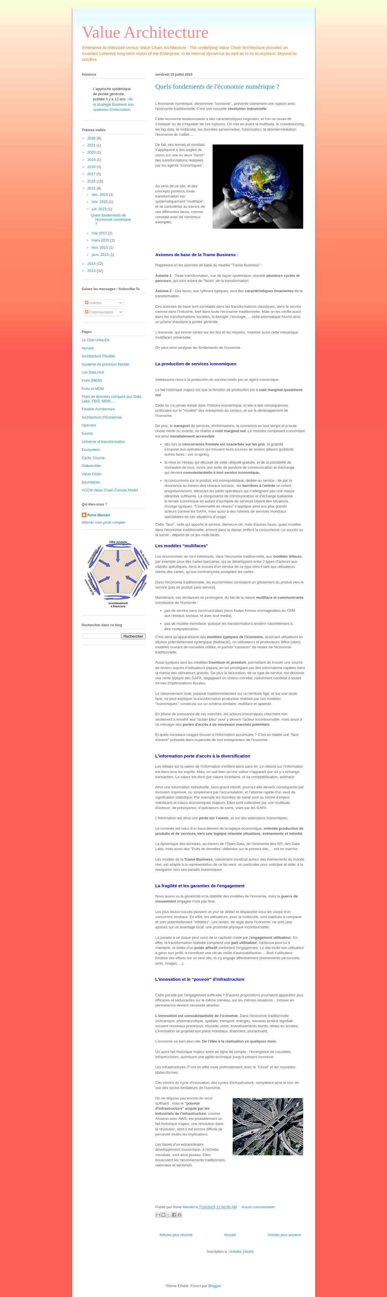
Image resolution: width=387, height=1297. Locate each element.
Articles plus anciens (284, 1235)
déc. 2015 (100, 194)
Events (87, 433)
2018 (92, 167)
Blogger (214, 1286)
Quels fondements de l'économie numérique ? (217, 86)
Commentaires (99, 312)
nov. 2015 (100, 201)
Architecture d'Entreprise (102, 417)
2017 (92, 174)
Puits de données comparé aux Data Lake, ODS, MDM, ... (111, 398)
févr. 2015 (100, 247)
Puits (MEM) (92, 380)
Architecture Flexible (98, 356)
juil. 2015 (100, 209)
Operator (89, 425)
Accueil (230, 1235)
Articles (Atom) (242, 1251)
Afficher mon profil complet (103, 522)
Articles (93, 303)
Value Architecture (145, 32)
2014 (92, 264)
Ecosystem (91, 449)
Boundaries (91, 482)
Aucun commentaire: (258, 1207)
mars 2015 (101, 240)
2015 (92, 188)
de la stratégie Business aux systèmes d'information (113, 104)
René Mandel (98, 515)
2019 (92, 160)
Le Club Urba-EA (96, 340)
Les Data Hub (93, 372)
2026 (92, 138)
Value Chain (92, 474)
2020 (92, 152)
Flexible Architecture (98, 409)
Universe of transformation (103, 442)
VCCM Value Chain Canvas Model (110, 490)
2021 (92, 145)
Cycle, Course (93, 458)
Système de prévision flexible (105, 364)
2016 (92, 181)
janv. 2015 (101, 254)
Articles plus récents (176, 1235)
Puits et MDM (93, 389)
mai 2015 (100, 233)
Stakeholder (91, 466)
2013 (92, 271)
